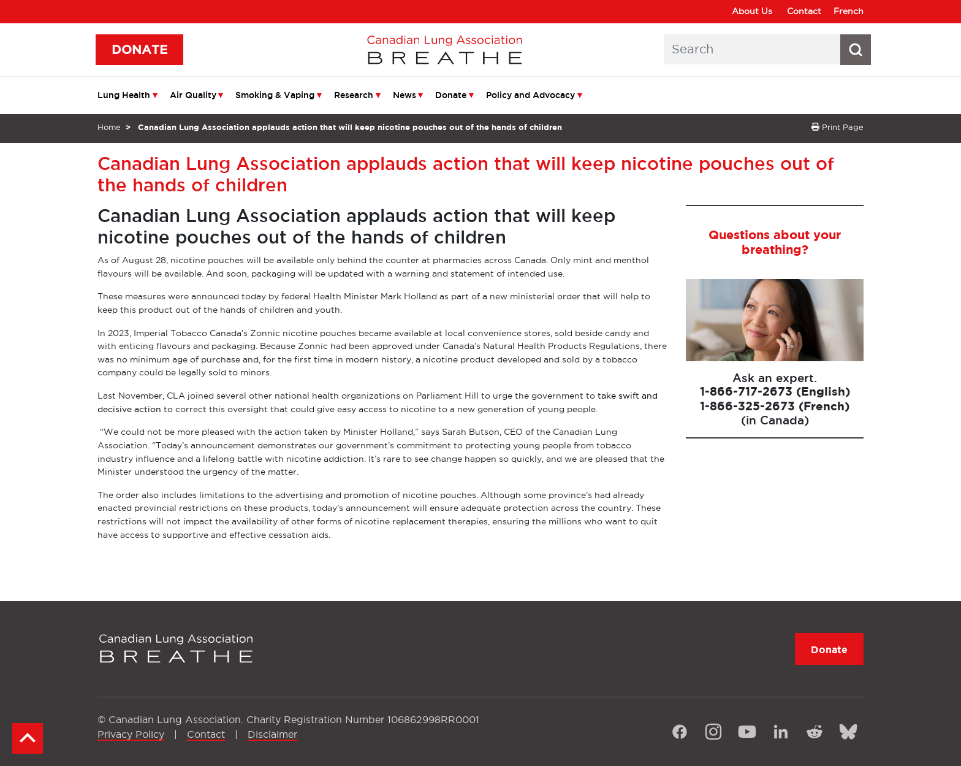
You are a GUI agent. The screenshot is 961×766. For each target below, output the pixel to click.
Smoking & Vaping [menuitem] (274, 95)
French (849, 11)
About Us (752, 11)
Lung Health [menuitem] (123, 95)
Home (109, 127)
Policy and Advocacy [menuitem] (530, 95)
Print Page (837, 127)
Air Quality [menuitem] (193, 95)
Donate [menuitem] (450, 95)
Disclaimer (272, 734)
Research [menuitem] (353, 95)
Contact (804, 11)
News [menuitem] (404, 95)
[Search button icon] (855, 49)
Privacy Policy (130, 734)
